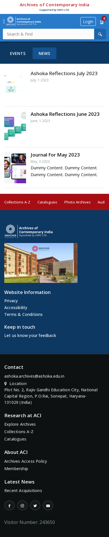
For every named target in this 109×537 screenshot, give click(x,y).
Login (88, 21)
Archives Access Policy (25, 461)
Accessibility (15, 307)
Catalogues (47, 202)
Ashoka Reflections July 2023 (64, 73)
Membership (16, 468)
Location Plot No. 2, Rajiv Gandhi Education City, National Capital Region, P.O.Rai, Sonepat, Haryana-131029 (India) (51, 393)
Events (18, 53)
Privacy (11, 300)
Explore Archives (20, 424)
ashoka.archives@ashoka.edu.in (34, 376)
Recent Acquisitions (23, 490)
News (44, 53)
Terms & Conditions (23, 314)
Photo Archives (77, 202)
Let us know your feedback (30, 335)
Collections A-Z (17, 202)
